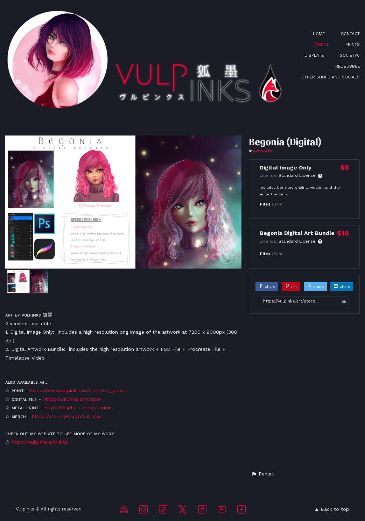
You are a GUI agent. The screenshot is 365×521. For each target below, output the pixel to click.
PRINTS (352, 44)
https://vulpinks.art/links (40, 442)
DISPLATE (314, 55)
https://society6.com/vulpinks (66, 416)
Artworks (263, 150)
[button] (262, 474)
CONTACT (350, 33)
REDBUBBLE (347, 66)
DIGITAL (321, 44)
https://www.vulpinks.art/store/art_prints (78, 390)
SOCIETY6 (350, 55)
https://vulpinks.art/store (72, 399)
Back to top (332, 509)
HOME (319, 33)
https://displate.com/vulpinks (78, 407)
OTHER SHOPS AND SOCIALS (330, 77)
